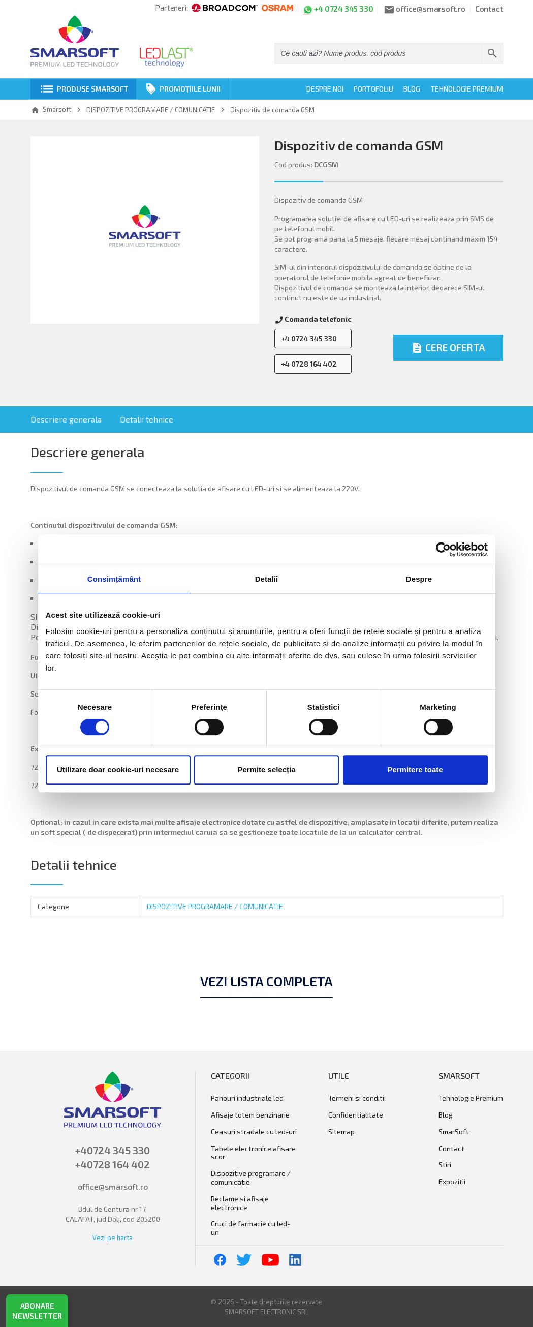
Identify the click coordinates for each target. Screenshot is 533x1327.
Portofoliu (373, 88)
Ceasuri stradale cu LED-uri (254, 1132)
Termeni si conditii (357, 1098)
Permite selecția (266, 769)
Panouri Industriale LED (247, 1098)
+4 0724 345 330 (309, 338)
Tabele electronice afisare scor (253, 1152)
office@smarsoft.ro (113, 1186)
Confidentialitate (355, 1115)
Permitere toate (415, 769)
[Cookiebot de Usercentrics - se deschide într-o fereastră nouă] (443, 549)
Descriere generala (66, 419)
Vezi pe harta (112, 1237)
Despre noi (324, 88)
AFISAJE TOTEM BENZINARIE (250, 1115)
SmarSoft (453, 1132)
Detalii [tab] (266, 579)
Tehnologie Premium (466, 88)
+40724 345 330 (112, 1150)
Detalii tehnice (146, 419)
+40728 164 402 (112, 1164)
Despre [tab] (419, 579)
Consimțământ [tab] (114, 579)
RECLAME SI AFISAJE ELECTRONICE (240, 1203)
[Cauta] (388, 53)
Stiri (444, 1165)
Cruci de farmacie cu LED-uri (250, 1228)
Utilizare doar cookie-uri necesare (118, 769)
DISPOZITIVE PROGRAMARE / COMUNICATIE (215, 906)
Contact (489, 9)
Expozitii (451, 1182)
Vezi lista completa (266, 981)
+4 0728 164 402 (309, 363)
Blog (411, 88)
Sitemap (341, 1132)
